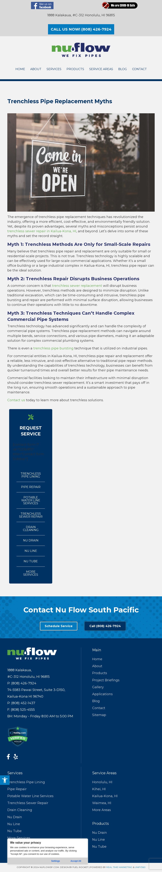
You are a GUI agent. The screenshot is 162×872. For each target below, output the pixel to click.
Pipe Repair (30, 487)
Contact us (16, 400)
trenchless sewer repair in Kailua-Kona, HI (41, 231)
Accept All (76, 861)
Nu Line (31, 551)
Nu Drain (30, 540)
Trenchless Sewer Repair (31, 515)
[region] (47, 852)
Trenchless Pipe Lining (31, 475)
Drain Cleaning (31, 528)
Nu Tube (31, 561)
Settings (55, 861)
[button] (5, 780)
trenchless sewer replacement (77, 286)
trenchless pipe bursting (53, 348)
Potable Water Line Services (30, 500)
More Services (30, 573)
